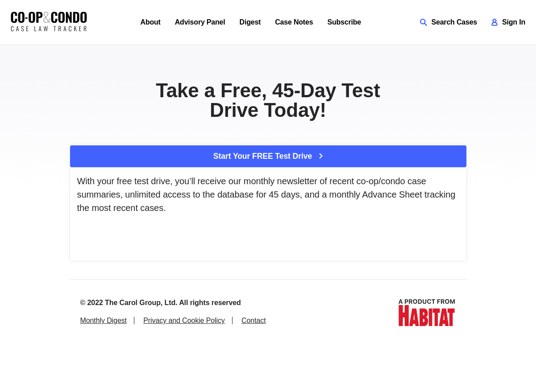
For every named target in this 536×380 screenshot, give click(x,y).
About (151, 22)
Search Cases (449, 22)
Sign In (508, 22)
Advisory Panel (200, 22)
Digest (250, 22)
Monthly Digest (103, 320)
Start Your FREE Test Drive (268, 156)
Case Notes (294, 22)
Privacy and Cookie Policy (183, 320)
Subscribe (344, 22)
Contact (253, 320)
